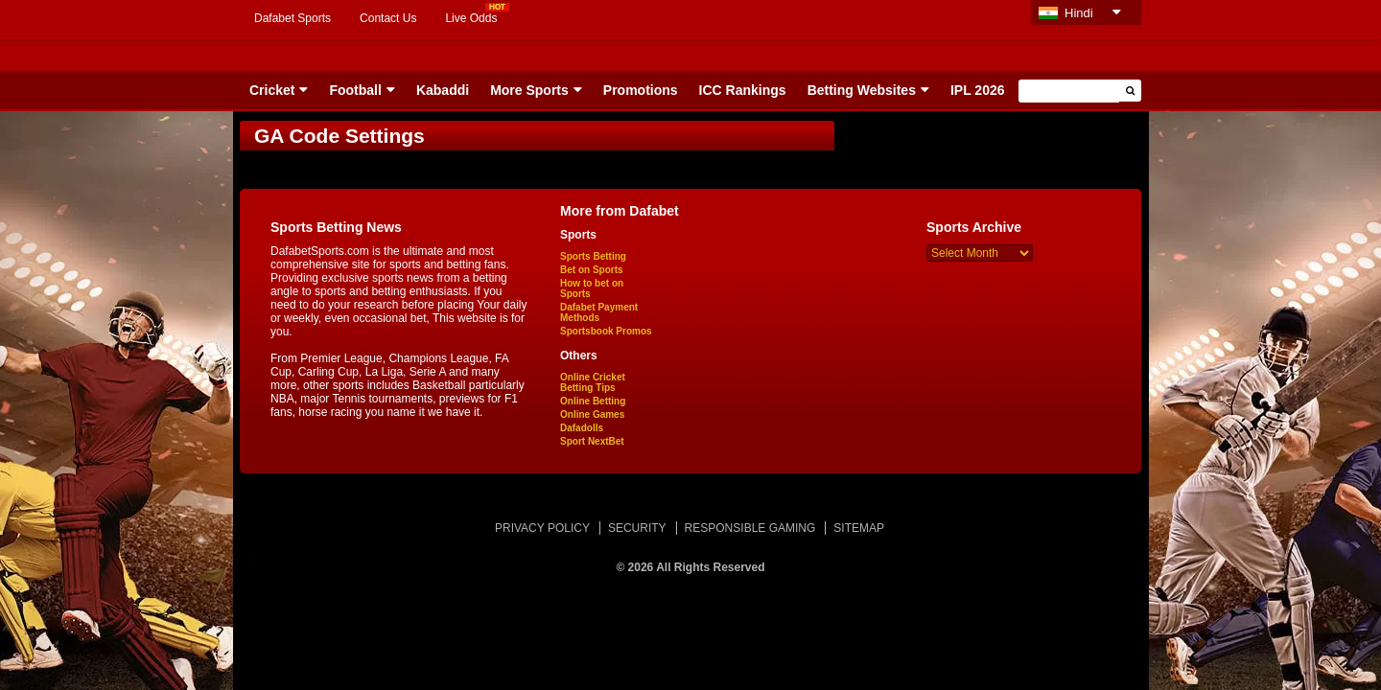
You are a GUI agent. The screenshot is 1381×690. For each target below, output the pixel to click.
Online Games (592, 414)
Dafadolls (581, 428)
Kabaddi (442, 90)
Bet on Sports (591, 269)
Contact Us (388, 18)
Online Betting (592, 401)
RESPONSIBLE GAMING (750, 528)
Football (355, 90)
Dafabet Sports (292, 18)
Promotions (640, 90)
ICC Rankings (742, 90)
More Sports (529, 90)
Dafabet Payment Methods (599, 312)
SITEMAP (858, 528)
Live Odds (471, 18)
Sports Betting (593, 256)
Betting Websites (862, 90)
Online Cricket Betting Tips (592, 382)
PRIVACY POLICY (542, 528)
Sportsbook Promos (606, 331)
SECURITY (637, 528)
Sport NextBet (592, 441)
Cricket (271, 90)
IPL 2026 (977, 90)
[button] (1130, 91)
